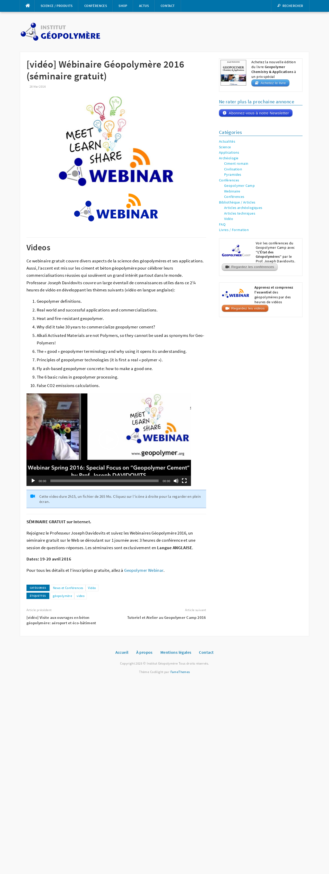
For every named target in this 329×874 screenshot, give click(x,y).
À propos (144, 652)
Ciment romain (236, 163)
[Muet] (176, 480)
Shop (122, 6)
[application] (108, 439)
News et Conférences (68, 588)
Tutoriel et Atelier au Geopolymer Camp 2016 (166, 617)
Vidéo (92, 588)
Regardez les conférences (252, 267)
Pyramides (232, 174)
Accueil (122, 652)
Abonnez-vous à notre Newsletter (259, 113)
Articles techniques (239, 213)
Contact (168, 6)
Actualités (227, 141)
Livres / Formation (234, 230)
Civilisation (233, 169)
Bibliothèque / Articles (237, 202)
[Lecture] (33, 480)
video (81, 596)
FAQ (222, 224)
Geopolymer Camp (239, 185)
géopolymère (62, 596)
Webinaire (232, 191)
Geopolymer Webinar (143, 570)
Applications (229, 152)
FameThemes (180, 672)
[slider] (104, 481)
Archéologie (229, 158)
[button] (108, 439)
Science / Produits (57, 6)
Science (225, 147)
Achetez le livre (273, 83)
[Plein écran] (184, 480)
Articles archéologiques (243, 208)
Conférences (95, 6)
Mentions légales (175, 652)
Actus (144, 6)
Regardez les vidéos (248, 308)
